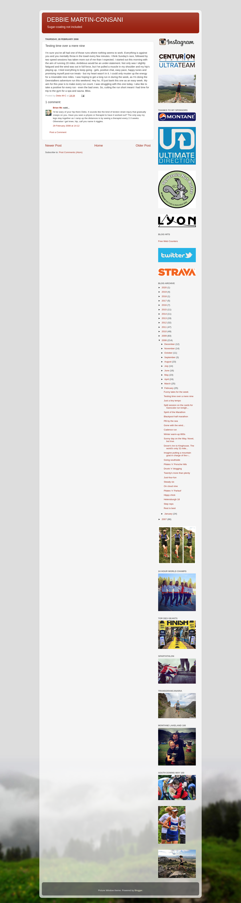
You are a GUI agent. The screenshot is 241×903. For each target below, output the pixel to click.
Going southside (172, 460)
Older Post (143, 145)
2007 (164, 519)
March (167, 383)
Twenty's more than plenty (177, 473)
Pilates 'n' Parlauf (172, 490)
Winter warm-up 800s (174, 434)
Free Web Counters (168, 241)
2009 (164, 336)
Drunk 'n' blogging (173, 468)
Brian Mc (57, 107)
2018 (164, 296)
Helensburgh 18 (172, 499)
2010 (164, 331)
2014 (164, 314)
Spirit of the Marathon (174, 412)
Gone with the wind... (174, 425)
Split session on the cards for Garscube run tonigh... (178, 406)
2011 (164, 327)
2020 (164, 287)
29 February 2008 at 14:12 (66, 125)
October (168, 353)
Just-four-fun (170, 477)
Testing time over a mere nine (178, 396)
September (170, 357)
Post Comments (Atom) (71, 152)
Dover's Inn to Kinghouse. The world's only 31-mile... (179, 447)
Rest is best (170, 508)
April (167, 379)
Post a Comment (58, 132)
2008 (164, 340)
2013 (164, 318)
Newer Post (53, 145)
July (166, 366)
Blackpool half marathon (176, 416)
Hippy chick (169, 495)
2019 (164, 292)
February (169, 388)
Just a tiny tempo (172, 400)
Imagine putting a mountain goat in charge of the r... (177, 454)
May (166, 375)
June (167, 370)
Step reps (169, 504)
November (169, 348)
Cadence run (170, 429)
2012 (164, 322)
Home (98, 145)
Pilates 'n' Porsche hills (175, 464)
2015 (164, 309)
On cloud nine (171, 486)
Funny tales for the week (176, 392)
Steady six (169, 482)
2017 (164, 300)
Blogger (138, 890)
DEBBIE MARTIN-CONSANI (85, 19)
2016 (164, 305)
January (168, 513)
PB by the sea (171, 421)
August (168, 361)
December (169, 344)
